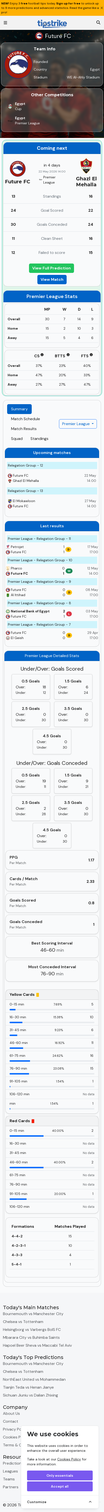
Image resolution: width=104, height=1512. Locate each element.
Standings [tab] (39, 438)
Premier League (76, 423)
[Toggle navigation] (5, 23)
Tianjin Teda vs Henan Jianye (28, 1387)
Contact (10, 1421)
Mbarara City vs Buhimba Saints (31, 1337)
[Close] (102, 8)
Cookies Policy (69, 1459)
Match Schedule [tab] (25, 418)
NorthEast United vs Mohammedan (34, 1379)
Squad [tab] (17, 438)
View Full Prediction (51, 268)
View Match (52, 279)
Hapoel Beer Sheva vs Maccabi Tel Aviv (37, 1345)
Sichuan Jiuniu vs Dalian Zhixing (30, 1395)
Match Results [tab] (24, 428)
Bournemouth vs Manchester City (33, 1313)
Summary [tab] (19, 409)
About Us (11, 1413)
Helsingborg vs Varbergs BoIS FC (32, 1329)
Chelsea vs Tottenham (23, 1321)
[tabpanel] (52, 865)
